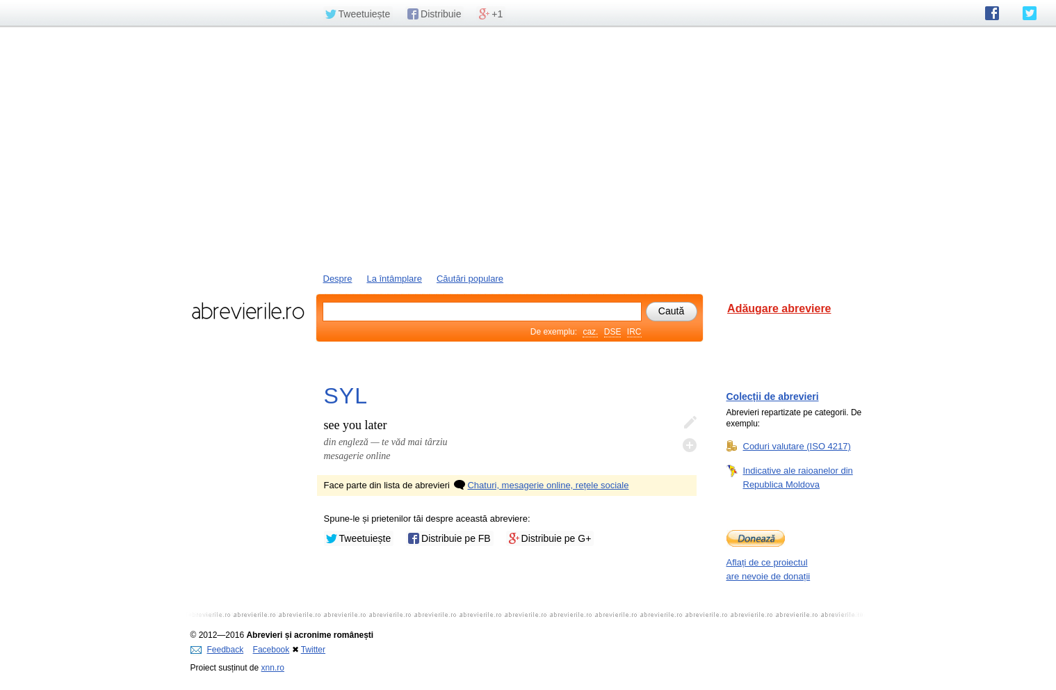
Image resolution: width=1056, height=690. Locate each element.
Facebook (271, 650)
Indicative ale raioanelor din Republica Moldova (798, 477)
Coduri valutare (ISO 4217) (797, 445)
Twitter (313, 650)
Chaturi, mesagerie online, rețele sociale (540, 485)
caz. (590, 332)
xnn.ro (272, 668)
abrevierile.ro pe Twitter (1030, 13)
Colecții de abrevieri (772, 396)
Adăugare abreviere (779, 308)
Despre (337, 278)
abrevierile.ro (247, 311)
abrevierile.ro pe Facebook (992, 13)
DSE (613, 332)
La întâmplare (394, 278)
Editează (690, 423)
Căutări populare (470, 278)
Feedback (217, 650)
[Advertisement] (528, 148)
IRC (634, 332)
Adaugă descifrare (690, 445)
